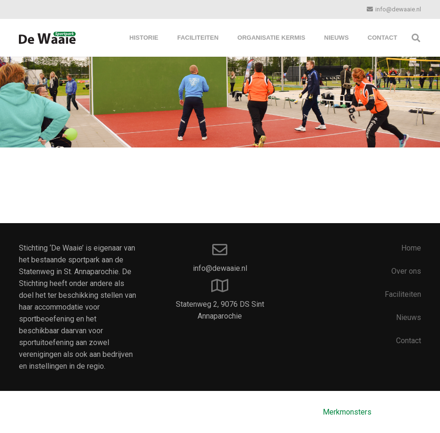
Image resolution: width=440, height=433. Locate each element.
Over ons (406, 271)
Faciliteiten (403, 294)
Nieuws (408, 317)
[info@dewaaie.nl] (220, 250)
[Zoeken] (415, 38)
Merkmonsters (347, 411)
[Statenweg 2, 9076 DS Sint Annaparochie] (220, 286)
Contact (408, 340)
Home (411, 247)
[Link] (47, 37)
